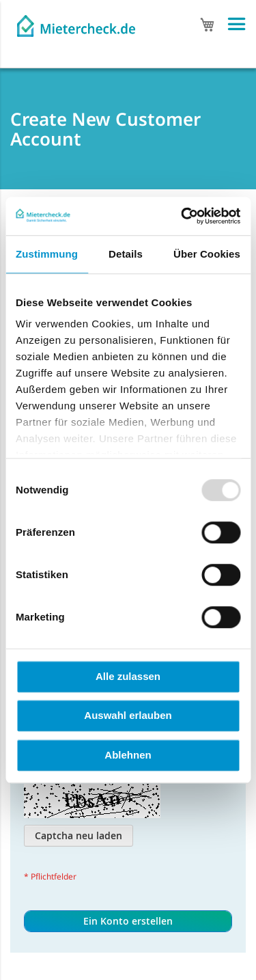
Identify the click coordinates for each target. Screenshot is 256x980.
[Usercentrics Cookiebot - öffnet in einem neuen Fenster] (182, 216)
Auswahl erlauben (127, 715)
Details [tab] (126, 254)
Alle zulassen (128, 676)
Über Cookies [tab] (206, 254)
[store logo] (76, 22)
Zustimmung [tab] (47, 254)
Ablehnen (127, 755)
